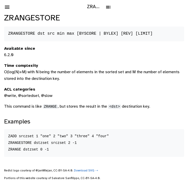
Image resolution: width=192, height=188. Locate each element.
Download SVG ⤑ (86, 170)
